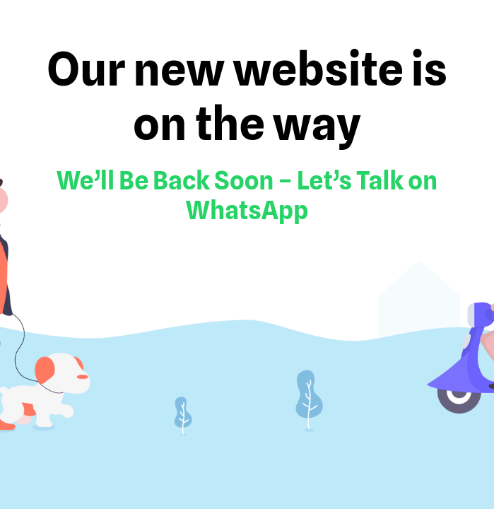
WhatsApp (247, 210)
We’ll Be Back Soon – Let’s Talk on (247, 180)
